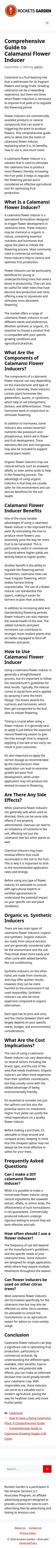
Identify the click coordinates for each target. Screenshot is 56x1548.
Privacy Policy (28, 1533)
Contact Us (35, 1528)
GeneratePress (28, 1543)
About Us (20, 1528)
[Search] (47, 1469)
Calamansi (16, 1413)
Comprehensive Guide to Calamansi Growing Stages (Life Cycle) (25, 1433)
